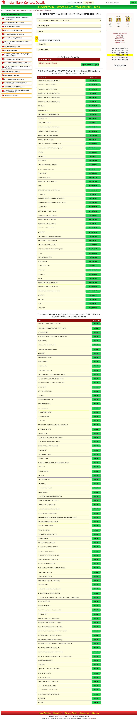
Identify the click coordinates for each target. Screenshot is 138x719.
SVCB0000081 (93, 118)
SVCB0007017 (93, 85)
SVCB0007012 (93, 224)
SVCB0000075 (93, 173)
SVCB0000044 (93, 261)
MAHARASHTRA (41, 10)
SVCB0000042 (93, 303)
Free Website (45, 713)
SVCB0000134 (93, 169)
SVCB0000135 (93, 295)
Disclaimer (57, 713)
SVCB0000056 (93, 232)
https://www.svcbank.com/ (48, 63)
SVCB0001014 (93, 148)
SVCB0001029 (93, 236)
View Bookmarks (83, 7)
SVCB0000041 (93, 299)
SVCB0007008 (93, 131)
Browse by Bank (46, 7)
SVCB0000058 (93, 270)
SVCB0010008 (93, 190)
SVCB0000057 (93, 308)
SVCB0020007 (93, 198)
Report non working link (90, 65)
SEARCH (133, 3)
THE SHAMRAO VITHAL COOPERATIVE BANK (24, 10)
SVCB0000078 (93, 186)
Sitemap (95, 713)
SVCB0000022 (93, 274)
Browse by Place (65, 7)
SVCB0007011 (93, 139)
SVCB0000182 (93, 123)
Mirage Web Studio (92, 718)
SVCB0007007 (93, 287)
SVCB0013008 (93, 80)
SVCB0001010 (93, 114)
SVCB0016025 (93, 211)
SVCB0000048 (93, 106)
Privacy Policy (71, 713)
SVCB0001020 (93, 240)
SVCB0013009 (93, 127)
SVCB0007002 (93, 102)
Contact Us (84, 713)
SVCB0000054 (93, 160)
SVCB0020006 (93, 203)
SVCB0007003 (93, 93)
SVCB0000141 (93, 156)
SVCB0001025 (93, 165)
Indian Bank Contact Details (26, 3)
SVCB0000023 (93, 278)
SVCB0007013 (93, 282)
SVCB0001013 (93, 249)
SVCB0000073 (93, 253)
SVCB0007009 (93, 135)
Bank (10, 10)
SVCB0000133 (93, 110)
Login (97, 7)
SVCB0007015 (93, 228)
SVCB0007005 (93, 291)
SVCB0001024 (93, 245)
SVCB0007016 (93, 215)
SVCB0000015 (93, 152)
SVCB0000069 (93, 194)
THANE (49, 10)
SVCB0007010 (93, 89)
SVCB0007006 (93, 219)
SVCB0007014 (93, 181)
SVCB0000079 (93, 207)
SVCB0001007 (93, 144)
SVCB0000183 (93, 177)
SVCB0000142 (93, 266)
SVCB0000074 (93, 257)
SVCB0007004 (93, 97)
